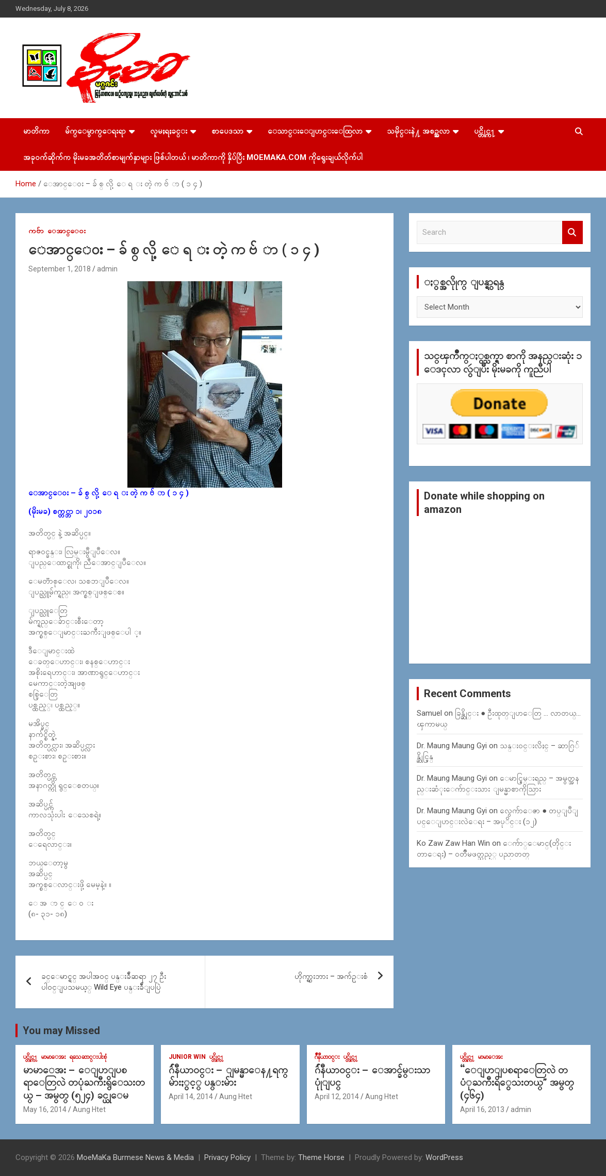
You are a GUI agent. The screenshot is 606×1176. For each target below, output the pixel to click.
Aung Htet (89, 1109)
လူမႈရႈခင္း (168, 131)
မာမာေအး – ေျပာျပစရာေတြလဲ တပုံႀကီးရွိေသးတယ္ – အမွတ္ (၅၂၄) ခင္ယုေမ (84, 1082)
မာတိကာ (36, 131)
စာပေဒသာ (227, 131)
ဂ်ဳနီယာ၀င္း (327, 1056)
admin (107, 269)
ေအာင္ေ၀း (66, 231)
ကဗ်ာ (36, 231)
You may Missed (61, 1030)
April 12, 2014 (337, 1096)
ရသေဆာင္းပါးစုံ (88, 1056)
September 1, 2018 (59, 269)
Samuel (429, 713)
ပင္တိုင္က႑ (484, 131)
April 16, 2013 (482, 1109)
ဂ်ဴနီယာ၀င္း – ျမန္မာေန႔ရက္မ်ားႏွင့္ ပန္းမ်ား (228, 1076)
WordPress (444, 1157)
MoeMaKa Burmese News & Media (135, 1157)
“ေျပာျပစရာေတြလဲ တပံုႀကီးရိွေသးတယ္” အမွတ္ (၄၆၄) (517, 1082)
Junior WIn (187, 1056)
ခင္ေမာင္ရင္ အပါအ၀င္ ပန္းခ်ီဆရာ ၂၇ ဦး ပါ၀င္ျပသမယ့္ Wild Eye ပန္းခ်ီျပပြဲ (103, 982)
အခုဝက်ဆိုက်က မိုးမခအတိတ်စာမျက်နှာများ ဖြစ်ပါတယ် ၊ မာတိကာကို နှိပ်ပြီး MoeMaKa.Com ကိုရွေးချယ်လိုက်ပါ (193, 157)
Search (572, 232)
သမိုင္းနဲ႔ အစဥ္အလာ (418, 131)
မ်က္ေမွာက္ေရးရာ (95, 131)
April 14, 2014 (191, 1096)
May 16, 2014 (45, 1109)
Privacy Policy (227, 1157)
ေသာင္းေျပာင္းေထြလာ (315, 131)
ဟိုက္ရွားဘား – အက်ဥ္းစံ (331, 976)
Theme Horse (321, 1157)
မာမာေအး (53, 1056)
